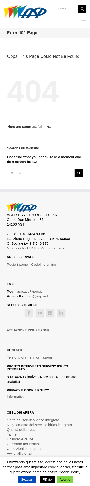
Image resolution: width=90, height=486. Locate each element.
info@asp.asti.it (39, 296)
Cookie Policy (69, 472)
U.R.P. (32, 248)
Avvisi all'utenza (19, 453)
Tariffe (12, 434)
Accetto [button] (65, 479)
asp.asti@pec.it (29, 291)
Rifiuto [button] (47, 479)
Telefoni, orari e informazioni (29, 357)
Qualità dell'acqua (21, 429)
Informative (15, 396)
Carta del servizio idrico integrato (33, 420)
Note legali (15, 248)
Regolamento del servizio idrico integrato (39, 425)
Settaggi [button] (27, 479)
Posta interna (17, 264)
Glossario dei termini (23, 444)
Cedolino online (43, 264)
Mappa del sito (52, 248)
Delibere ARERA (20, 439)
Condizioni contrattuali (24, 449)
